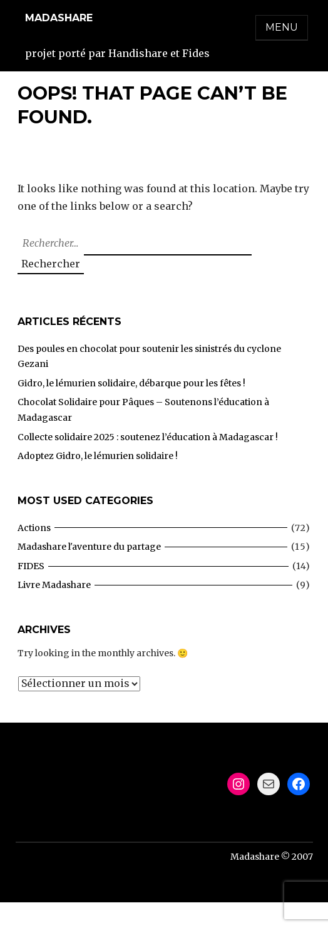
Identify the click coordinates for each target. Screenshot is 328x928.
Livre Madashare (54, 584)
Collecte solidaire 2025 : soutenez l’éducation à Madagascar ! (148, 437)
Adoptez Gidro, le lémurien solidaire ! (98, 455)
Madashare (59, 18)
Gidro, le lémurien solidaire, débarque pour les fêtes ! (131, 383)
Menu (281, 27)
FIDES (31, 566)
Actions (34, 528)
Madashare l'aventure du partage (89, 546)
